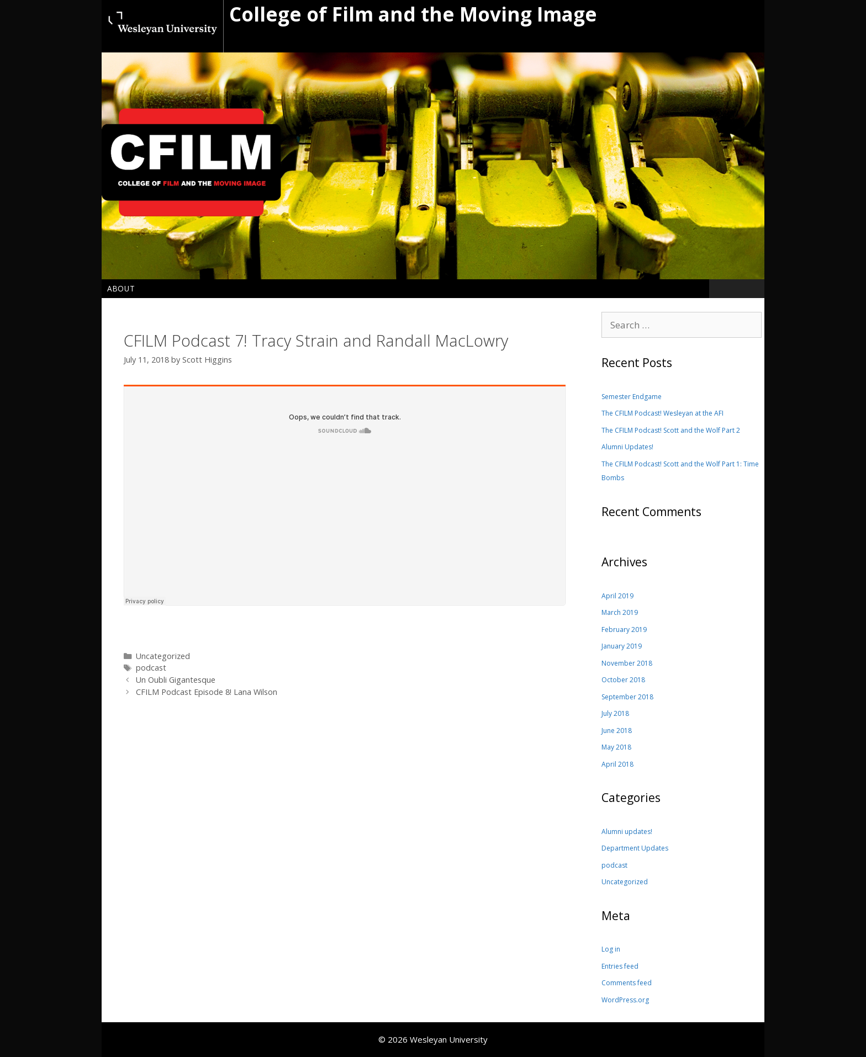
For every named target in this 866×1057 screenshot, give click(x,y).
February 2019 (624, 629)
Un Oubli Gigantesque (175, 679)
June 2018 (616, 730)
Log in (610, 949)
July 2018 (615, 713)
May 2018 (616, 747)
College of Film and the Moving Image (413, 14)
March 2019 (619, 612)
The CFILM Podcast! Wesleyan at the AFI (662, 413)
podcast (151, 667)
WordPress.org (625, 1000)
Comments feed (626, 982)
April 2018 (617, 764)
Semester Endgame (631, 396)
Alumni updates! (626, 831)
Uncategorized (624, 881)
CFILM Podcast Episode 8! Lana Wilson (206, 692)
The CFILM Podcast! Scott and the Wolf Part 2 (670, 430)
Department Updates (634, 848)
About (121, 288)
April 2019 (617, 596)
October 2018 (623, 679)
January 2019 (621, 646)
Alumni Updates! (627, 447)
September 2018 (627, 697)
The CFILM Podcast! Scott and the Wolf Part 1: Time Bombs (680, 471)
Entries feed (619, 966)
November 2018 (626, 663)
